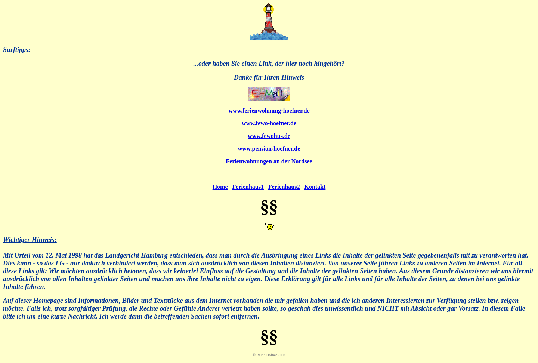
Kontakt (314, 187)
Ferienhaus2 (284, 187)
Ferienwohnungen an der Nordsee (269, 161)
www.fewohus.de (269, 136)
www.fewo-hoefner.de (269, 123)
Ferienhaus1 (248, 187)
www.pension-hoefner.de (269, 148)
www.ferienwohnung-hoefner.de (268, 110)
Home (220, 187)
